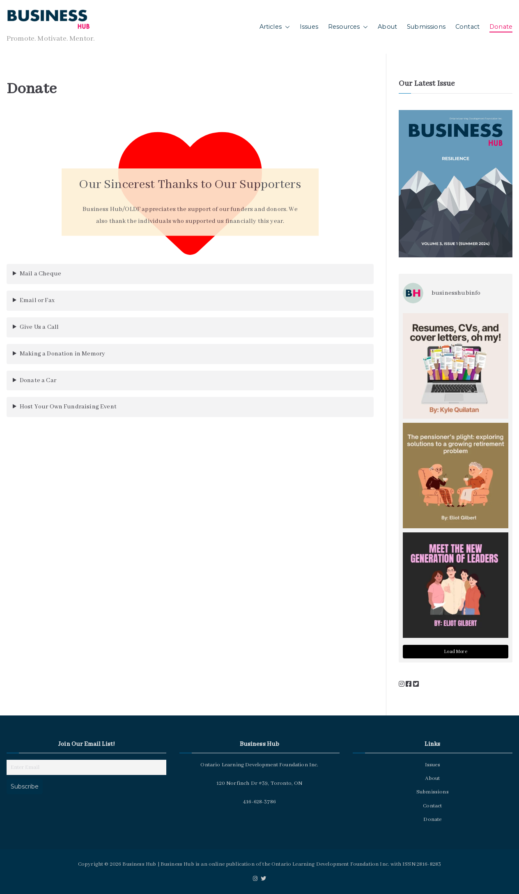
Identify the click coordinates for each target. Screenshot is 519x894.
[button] (286, 27)
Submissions (426, 26)
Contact (467, 26)
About (387, 26)
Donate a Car (38, 380)
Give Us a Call (39, 327)
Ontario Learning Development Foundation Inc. (330, 864)
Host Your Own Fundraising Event (68, 406)
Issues (309, 26)
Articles (275, 27)
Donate (500, 26)
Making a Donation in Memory (62, 354)
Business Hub (139, 864)
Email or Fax (37, 300)
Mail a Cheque (40, 273)
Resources (348, 27)
